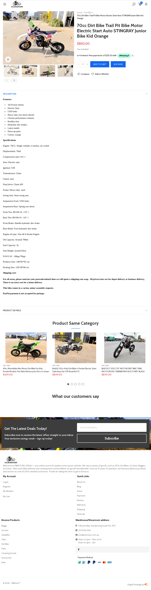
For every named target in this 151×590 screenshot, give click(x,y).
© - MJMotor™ (12, 583)
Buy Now (118, 64)
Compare (85, 74)
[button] (6, 38)
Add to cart (99, 64)
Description (9, 94)
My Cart (6, 496)
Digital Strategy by (138, 584)
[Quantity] (83, 64)
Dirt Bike (6, 365)
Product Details (12, 310)
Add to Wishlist (102, 74)
